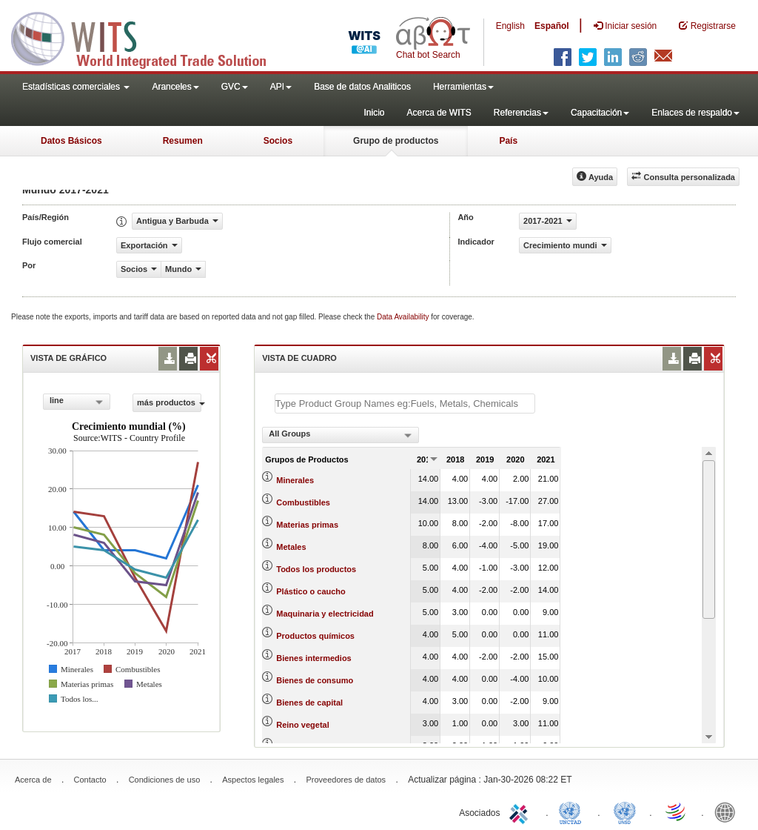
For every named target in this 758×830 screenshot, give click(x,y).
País (508, 141)
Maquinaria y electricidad (324, 613)
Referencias (521, 112)
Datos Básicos (71, 141)
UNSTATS (625, 811)
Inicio (373, 112)
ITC (521, 811)
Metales (291, 546)
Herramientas (463, 87)
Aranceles (175, 87)
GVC (234, 87)
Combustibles (303, 502)
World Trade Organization (676, 811)
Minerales (295, 480)
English (510, 26)
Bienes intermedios (313, 658)
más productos (169, 402)
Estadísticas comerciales (76, 87)
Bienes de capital (309, 702)
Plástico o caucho (311, 591)
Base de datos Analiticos (362, 87)
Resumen (183, 141)
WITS (148, 37)
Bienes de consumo (314, 680)
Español (551, 26)
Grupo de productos (395, 141)
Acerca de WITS (438, 112)
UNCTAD (573, 811)
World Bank (728, 811)
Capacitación (600, 112)
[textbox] (405, 404)
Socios (278, 141)
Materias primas (307, 524)
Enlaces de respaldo (695, 112)
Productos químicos (315, 635)
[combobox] (76, 402)
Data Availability (404, 317)
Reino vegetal (302, 724)
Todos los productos (316, 569)
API (281, 87)
